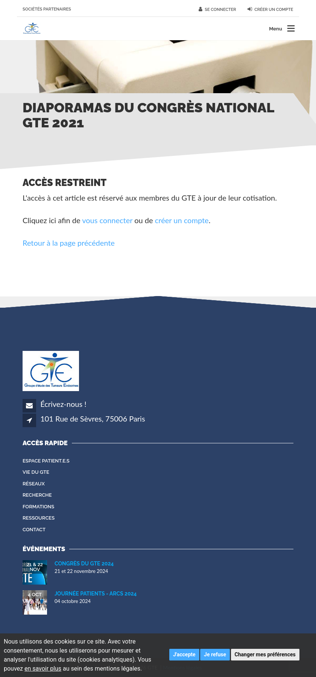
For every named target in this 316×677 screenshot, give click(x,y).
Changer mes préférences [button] (265, 654)
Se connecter (217, 9)
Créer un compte (270, 9)
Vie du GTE (36, 472)
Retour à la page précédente (69, 242)
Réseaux (34, 484)
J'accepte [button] (184, 654)
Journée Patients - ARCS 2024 (96, 594)
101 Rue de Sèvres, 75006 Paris (92, 418)
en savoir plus (42, 668)
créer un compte (182, 220)
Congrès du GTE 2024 (84, 564)
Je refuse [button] (215, 654)
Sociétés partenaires (47, 9)
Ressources (39, 518)
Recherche (37, 495)
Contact (34, 529)
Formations (38, 506)
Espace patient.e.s (46, 461)
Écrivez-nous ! (63, 403)
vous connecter (107, 220)
